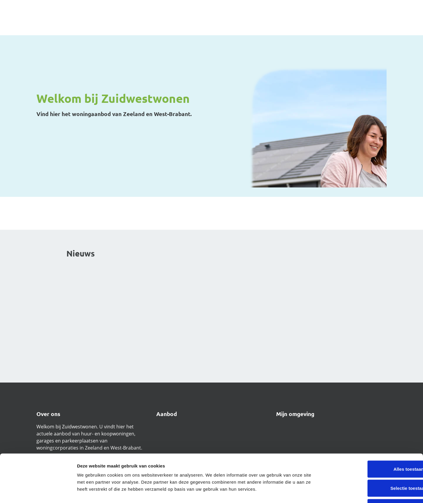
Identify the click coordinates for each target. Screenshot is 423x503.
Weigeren (374, 464)
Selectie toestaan (374, 445)
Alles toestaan (374, 425)
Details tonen (317, 491)
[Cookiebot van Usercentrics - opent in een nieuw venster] (38, 491)
